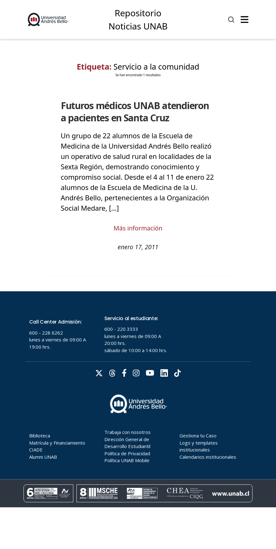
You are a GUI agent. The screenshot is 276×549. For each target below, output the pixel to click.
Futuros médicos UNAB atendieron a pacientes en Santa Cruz (135, 111)
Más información (138, 228)
